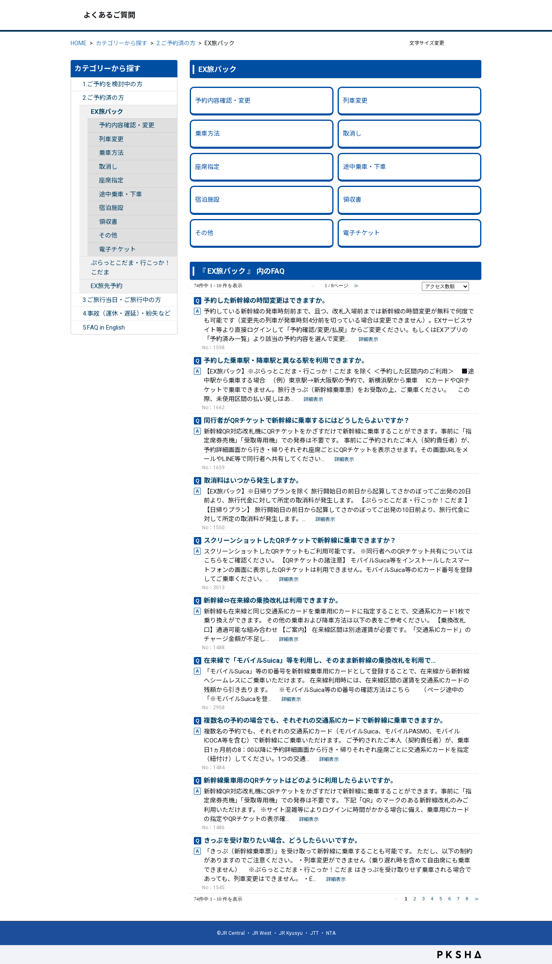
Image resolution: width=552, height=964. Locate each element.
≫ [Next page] (476, 898)
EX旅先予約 (106, 286)
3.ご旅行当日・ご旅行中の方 (122, 300)
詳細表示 (368, 339)
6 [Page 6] (449, 898)
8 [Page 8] (467, 898)
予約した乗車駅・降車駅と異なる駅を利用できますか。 (286, 360)
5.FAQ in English (104, 327)
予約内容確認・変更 (126, 125)
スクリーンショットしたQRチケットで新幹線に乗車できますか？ (300, 540)
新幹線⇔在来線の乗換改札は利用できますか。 (273, 600)
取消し (108, 167)
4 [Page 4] (432, 898)
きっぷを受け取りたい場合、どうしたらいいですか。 (282, 840)
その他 (108, 235)
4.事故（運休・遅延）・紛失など (126, 313)
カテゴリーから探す (121, 43)
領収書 (108, 222)
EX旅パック (107, 111)
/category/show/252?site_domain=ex (76, 84)
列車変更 (111, 139)
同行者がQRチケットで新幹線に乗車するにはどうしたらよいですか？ (307, 420)
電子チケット (117, 249)
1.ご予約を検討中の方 (113, 84)
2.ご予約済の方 (176, 43)
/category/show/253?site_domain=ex (76, 98)
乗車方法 (111, 153)
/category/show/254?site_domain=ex (76, 300)
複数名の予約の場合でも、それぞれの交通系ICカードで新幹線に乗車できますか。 (325, 720)
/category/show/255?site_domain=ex (76, 313)
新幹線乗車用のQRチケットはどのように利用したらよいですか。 (300, 780)
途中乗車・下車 (120, 194)
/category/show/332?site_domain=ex (76, 327)
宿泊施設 (111, 208)
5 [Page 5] (440, 898)
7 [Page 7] (458, 898)
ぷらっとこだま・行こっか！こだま (130, 267)
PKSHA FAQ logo (459, 954)
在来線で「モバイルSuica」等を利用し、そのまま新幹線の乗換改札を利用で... (320, 660)
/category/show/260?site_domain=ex (85, 286)
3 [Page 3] (423, 898)
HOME (79, 43)
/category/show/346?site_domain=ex (85, 263)
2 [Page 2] (415, 898)
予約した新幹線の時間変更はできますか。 (266, 300)
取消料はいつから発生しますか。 (253, 480)
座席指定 (111, 180)
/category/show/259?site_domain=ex (85, 112)
